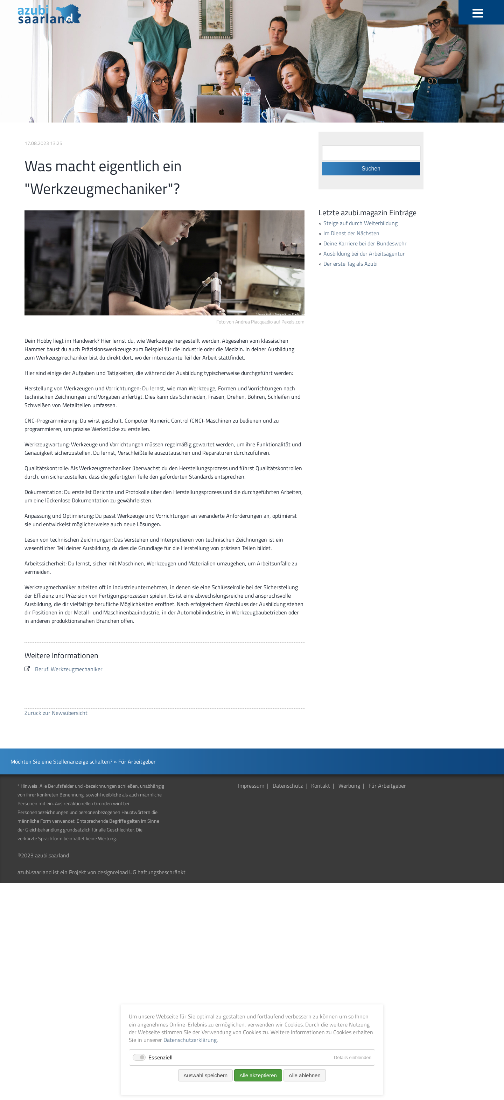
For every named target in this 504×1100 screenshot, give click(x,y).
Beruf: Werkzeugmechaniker (69, 669)
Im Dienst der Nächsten (351, 233)
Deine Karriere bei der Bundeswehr (365, 243)
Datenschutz (288, 785)
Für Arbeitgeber (387, 785)
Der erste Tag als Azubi (350, 263)
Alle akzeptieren (258, 1075)
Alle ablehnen (305, 1075)
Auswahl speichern (205, 1075)
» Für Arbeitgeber (135, 761)
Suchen (371, 169)
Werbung (349, 785)
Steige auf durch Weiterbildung (360, 223)
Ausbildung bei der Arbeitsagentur (364, 253)
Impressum (251, 785)
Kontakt (320, 785)
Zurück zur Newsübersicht (56, 713)
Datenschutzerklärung (190, 1040)
